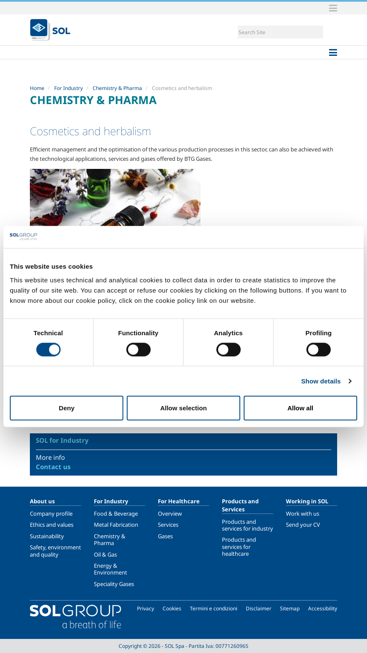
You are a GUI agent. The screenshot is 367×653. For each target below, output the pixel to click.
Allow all (300, 408)
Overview (170, 513)
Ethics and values (51, 524)
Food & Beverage (116, 513)
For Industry (68, 88)
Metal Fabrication (116, 524)
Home (37, 88)
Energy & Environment (110, 569)
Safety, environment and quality (55, 550)
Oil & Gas (105, 554)
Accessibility (322, 608)
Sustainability (47, 536)
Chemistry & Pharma (117, 88)
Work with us (302, 513)
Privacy (145, 608)
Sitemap (290, 608)
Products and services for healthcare (239, 546)
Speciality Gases (114, 584)
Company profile (51, 513)
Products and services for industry (247, 525)
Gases (165, 536)
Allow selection (183, 408)
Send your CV (303, 524)
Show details (321, 380)
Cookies (172, 608)
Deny (67, 408)
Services (168, 524)
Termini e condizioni (213, 608)
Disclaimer (258, 608)
